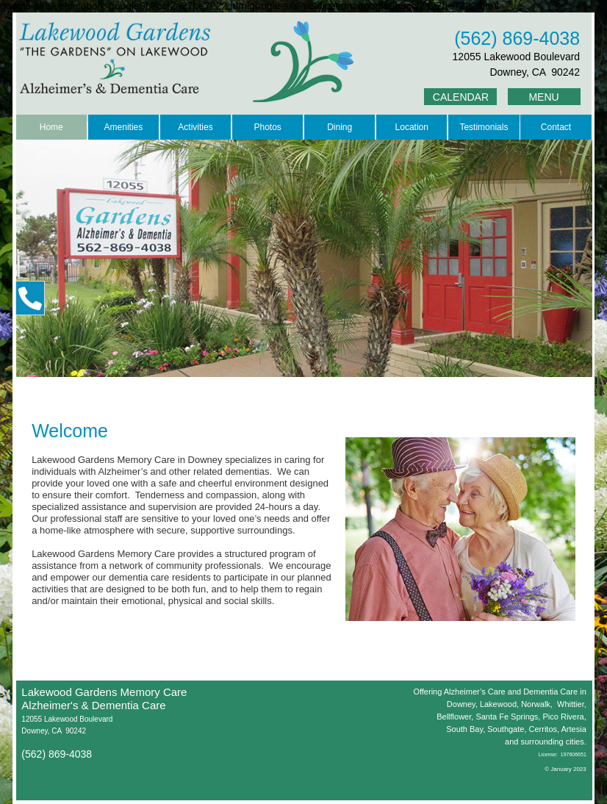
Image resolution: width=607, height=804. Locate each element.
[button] (30, 298)
